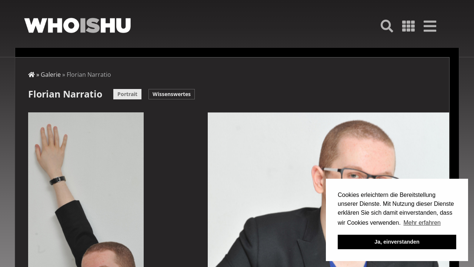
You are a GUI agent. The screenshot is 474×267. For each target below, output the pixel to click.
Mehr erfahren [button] (422, 223)
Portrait (127, 94)
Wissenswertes (172, 94)
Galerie (51, 74)
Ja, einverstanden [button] (397, 242)
